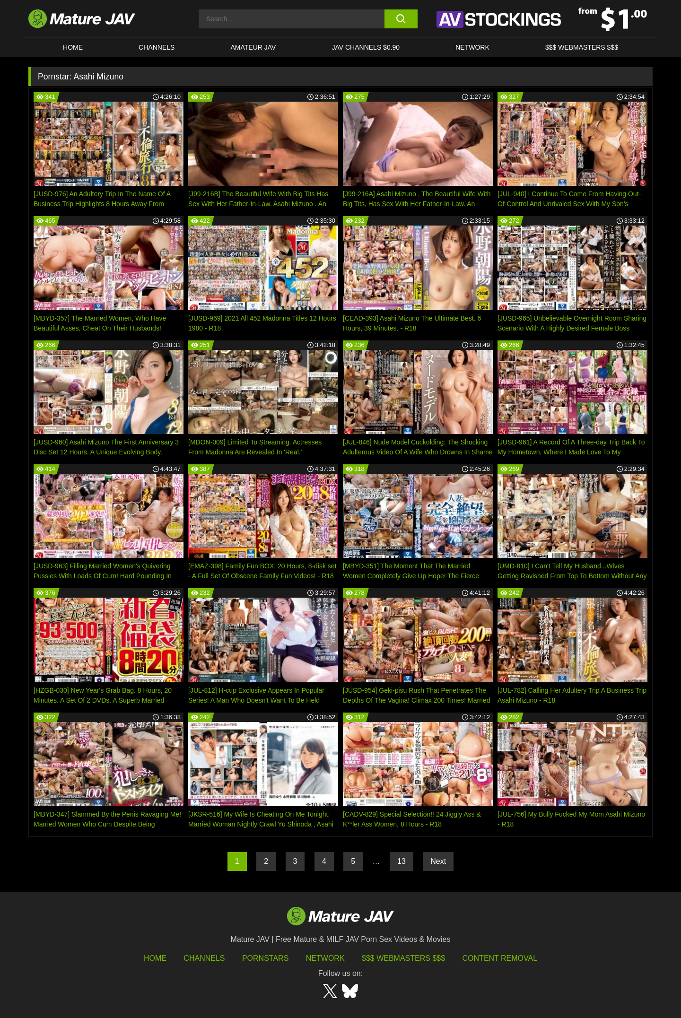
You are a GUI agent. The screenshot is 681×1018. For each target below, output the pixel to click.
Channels (204, 958)
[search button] (400, 18)
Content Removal (500, 958)
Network (472, 47)
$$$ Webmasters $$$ (403, 958)
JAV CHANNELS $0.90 (366, 47)
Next (438, 861)
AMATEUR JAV (253, 47)
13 (401, 861)
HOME (73, 47)
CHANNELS (157, 47)
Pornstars (265, 958)
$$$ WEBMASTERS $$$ (581, 47)
